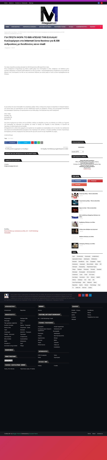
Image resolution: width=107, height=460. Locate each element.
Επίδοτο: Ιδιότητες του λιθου (86, 236)
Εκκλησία (74, 261)
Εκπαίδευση (81, 261)
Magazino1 (7, 48)
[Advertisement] (36, 216)
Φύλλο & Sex (7, 327)
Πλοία (39, 357)
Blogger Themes (17, 433)
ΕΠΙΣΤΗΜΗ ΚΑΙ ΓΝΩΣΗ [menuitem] (45, 27)
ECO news (91, 274)
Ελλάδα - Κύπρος (76, 310)
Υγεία (5, 330)
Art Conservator (91, 272)
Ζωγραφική (92, 261)
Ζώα (87, 261)
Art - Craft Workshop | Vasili (45, 318)
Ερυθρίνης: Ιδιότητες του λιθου (87, 222)
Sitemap (31, 3)
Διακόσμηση (86, 259)
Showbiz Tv (7, 343)
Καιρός (99, 261)
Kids (89, 279)
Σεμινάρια (99, 269)
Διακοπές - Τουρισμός (25, 332)
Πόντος (89, 315)
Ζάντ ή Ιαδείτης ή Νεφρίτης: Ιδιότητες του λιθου (89, 216)
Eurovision (82, 277)
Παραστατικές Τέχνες (91, 266)
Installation (57, 347)
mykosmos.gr (87, 169)
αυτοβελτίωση (95, 256)
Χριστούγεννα (7, 336)
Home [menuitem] (7, 27)
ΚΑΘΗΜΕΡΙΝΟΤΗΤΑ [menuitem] (81, 27)
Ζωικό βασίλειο (24, 339)
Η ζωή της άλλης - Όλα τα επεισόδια (88, 193)
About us (11, 3)
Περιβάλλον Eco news (93, 317)
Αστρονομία (87, 256)
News (95, 282)
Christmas (75, 274)
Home (5, 3)
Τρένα (55, 355)
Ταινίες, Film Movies (9, 369)
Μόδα (96, 264)
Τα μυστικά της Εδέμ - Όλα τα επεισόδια (89, 201)
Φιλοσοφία (6, 321)
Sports (81, 285)
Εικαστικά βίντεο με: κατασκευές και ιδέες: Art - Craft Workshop (21, 231)
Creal (85, 274)
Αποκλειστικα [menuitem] (15, 27)
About (93, 433)
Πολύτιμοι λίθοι (24, 318)
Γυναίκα (56, 365)
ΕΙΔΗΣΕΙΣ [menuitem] (92, 27)
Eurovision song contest (10, 345)
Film (88, 277)
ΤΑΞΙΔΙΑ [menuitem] (71, 27)
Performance (41, 345)
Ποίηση (40, 335)
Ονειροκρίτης (82, 266)
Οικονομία (74, 266)
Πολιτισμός (86, 269)
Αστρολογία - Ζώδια (25, 327)
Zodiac (90, 287)
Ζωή (21, 323)
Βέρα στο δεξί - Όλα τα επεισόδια (87, 208)
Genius (92, 277)
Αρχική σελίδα (7, 32)
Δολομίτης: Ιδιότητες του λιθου (87, 244)
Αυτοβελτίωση (23, 336)
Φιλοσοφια (74, 272)
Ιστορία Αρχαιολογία (59, 326)
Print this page (9, 360)
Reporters (74, 285)
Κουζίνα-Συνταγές (8, 325)
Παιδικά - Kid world (9, 334)
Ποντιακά (93, 269)
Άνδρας (40, 365)
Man (84, 282)
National (89, 282)
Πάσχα (73, 269)
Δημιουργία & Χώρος (77, 259)
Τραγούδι (56, 342)
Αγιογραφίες (7, 233)
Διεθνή (73, 315)
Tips (99, 285)
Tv (73, 287)
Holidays (80, 279)
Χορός (39, 342)
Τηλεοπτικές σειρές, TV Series (27, 369)
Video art (56, 345)
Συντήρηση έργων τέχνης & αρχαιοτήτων (44, 329)
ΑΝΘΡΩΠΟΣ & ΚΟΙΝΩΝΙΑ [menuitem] (29, 27)
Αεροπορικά (57, 357)
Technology (93, 285)
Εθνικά (89, 312)
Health (98, 277)
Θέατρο (56, 338)
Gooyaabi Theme (33, 433)
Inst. (85, 279)
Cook (81, 274)
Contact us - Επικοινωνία (21, 3)
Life (93, 279)
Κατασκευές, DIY (58, 329)
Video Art (78, 287)
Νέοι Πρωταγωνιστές (59, 335)
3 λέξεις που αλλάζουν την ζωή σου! (88, 229)
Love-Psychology (76, 282)
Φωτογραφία (82, 272)
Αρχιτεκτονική (41, 338)
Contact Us (100, 433)
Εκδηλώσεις (94, 259)
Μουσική (40, 340)
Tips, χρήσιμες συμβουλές (10, 323)
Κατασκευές (75, 264)
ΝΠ (100, 264)
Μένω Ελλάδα (90, 264)
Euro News (14, 32)
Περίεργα (79, 269)
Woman (84, 287)
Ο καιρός (74, 317)
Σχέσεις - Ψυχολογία (25, 325)
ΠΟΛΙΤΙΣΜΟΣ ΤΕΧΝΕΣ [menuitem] (59, 27)
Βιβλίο (55, 340)
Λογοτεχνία (82, 264)
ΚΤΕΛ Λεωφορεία (42, 355)
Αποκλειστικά (80, 256)
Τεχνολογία (23, 334)
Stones (86, 285)
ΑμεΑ (73, 256)
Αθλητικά (74, 319)
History (74, 279)
